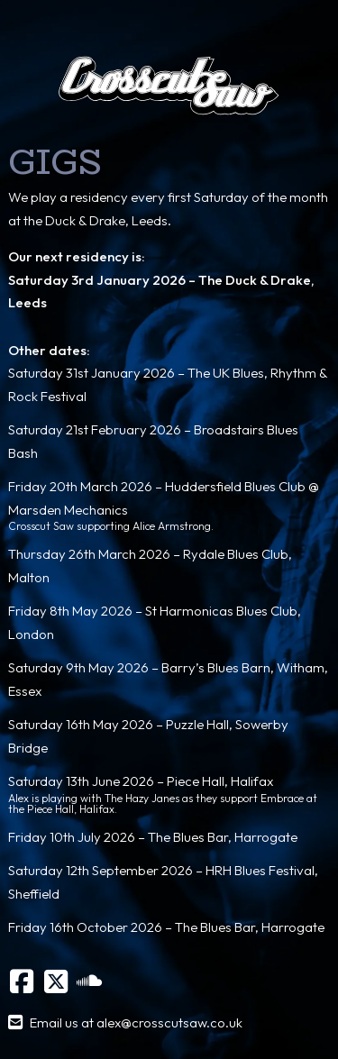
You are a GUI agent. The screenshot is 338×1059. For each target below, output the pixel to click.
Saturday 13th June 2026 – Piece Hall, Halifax (140, 781)
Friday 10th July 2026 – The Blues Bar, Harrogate (152, 836)
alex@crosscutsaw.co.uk (169, 1022)
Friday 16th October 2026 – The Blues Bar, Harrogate (166, 927)
